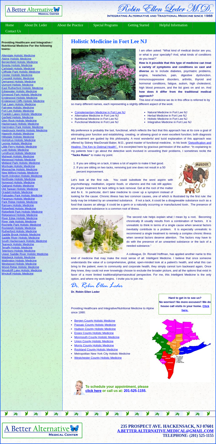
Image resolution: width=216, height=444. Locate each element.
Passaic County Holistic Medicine (95, 324)
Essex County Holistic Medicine (94, 333)
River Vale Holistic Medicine (19, 221)
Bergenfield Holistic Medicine (20, 62)
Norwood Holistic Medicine (18, 182)
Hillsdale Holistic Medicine (18, 136)
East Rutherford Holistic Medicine (22, 88)
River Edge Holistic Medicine (19, 218)
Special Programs (105, 25)
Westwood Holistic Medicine (19, 263)
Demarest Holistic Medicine (19, 81)
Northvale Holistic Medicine (19, 179)
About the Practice (70, 25)
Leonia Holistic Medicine (17, 143)
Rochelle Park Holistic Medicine (21, 224)
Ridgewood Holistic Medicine (20, 215)
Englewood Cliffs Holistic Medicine (23, 101)
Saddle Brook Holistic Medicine (21, 234)
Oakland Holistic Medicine (18, 185)
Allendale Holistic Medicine (18, 55)
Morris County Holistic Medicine (94, 345)
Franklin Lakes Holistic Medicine (22, 114)
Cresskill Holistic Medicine (18, 78)
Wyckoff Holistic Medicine (17, 273)
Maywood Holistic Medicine (19, 159)
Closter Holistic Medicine (17, 75)
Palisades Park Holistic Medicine (22, 195)
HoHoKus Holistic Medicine (19, 140)
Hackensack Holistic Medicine (20, 123)
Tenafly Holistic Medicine (17, 247)
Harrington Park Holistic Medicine (22, 127)
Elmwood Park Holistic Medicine (22, 94)
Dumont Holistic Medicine (17, 84)
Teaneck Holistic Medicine (18, 244)
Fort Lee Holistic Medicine (18, 110)
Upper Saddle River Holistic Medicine (25, 254)
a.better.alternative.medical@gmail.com (165, 431)
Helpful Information (173, 25)
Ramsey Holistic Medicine (18, 205)
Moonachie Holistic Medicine (19, 169)
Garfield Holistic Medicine (17, 117)
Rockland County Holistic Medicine (96, 349)
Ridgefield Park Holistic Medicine (22, 211)
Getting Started (138, 25)
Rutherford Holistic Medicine (19, 231)
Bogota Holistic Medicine (17, 65)
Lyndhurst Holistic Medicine (19, 153)
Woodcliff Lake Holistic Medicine (22, 270)
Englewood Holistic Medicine (19, 97)
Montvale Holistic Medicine (18, 166)
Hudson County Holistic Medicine (95, 329)
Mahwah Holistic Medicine (18, 156)
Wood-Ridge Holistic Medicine (20, 267)
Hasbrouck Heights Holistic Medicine (24, 130)
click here (93, 391)
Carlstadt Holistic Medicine (18, 68)
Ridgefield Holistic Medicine (19, 208)
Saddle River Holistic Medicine (21, 237)
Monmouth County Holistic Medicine (96, 337)
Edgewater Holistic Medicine (19, 91)
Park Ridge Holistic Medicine (19, 202)
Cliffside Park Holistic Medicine (21, 71)
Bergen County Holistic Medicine (94, 320)
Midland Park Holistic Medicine (21, 162)
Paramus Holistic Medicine (18, 198)
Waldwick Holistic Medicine (18, 257)
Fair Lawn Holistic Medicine (19, 104)
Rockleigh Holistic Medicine (19, 228)
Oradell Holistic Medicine (17, 192)
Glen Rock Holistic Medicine (19, 120)
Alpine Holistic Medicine (16, 58)
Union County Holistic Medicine (93, 341)
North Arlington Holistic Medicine (22, 176)
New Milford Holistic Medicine (20, 172)
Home (9, 25)
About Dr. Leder (35, 25)
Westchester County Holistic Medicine (98, 357)
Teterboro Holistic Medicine (18, 250)
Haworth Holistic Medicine (18, 133)
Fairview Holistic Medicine (18, 107)
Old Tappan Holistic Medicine (20, 189)
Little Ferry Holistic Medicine (19, 146)
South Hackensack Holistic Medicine (24, 241)
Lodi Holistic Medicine (15, 149)
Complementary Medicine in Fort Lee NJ (100, 112)
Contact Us (13, 31)
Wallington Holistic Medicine (19, 260)
